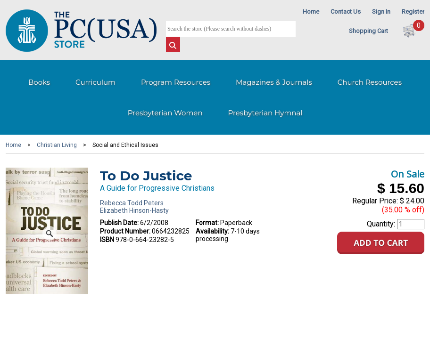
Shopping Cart (368, 30)
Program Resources (175, 82)
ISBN (107, 239)
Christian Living (57, 145)
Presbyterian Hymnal (265, 112)
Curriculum (95, 82)
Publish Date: (119, 222)
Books (39, 82)
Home (311, 11)
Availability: (212, 231)
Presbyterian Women (165, 112)
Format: (207, 222)
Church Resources (370, 82)
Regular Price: (375, 200)
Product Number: (125, 231)
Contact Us (346, 11)
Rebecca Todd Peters (132, 203)
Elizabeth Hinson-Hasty (134, 210)
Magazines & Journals (274, 82)
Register (413, 11)
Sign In (381, 11)
